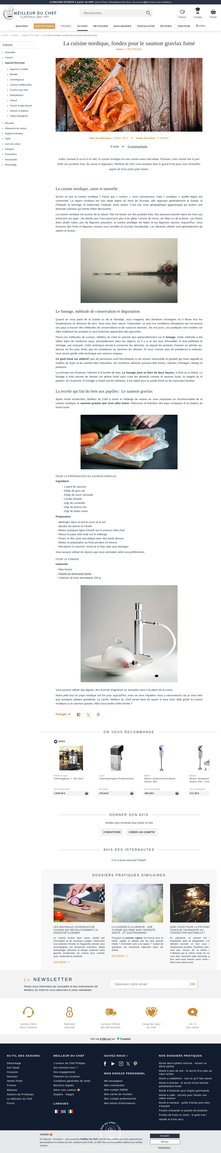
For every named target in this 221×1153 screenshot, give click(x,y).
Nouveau (12, 1076)
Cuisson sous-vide (18, 89)
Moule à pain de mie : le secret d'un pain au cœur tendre (185, 1072)
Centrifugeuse (16, 79)
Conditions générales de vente (71, 1080)
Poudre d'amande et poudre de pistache (183, 1110)
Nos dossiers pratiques (180, 1055)
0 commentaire (138, 146)
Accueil (4, 35)
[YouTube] (114, 1064)
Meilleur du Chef (68, 1055)
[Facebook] (107, 1064)
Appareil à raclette (18, 69)
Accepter (164, 1135)
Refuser (165, 1141)
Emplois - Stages (63, 1094)
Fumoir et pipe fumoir (20, 105)
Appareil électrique (30, 35)
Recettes (200, 26)
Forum (11, 1103)
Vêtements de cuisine (15, 128)
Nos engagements (64, 1072)
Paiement (59, 1076)
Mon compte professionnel (120, 1098)
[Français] (56, 1111)
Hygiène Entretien (13, 133)
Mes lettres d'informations (119, 1103)
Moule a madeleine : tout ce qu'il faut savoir (185, 1078)
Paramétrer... (164, 1147)
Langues (61, 1103)
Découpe (9, 123)
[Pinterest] (136, 1064)
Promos (11, 1085)
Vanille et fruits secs (171, 1119)
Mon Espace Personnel (124, 1073)
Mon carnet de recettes (118, 1094)
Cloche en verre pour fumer (74, 573)
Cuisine (14, 35)
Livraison (74, 1076)
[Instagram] (122, 1064)
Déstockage (10, 164)
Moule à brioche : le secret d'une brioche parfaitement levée (183, 1084)
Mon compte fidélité (116, 1089)
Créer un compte (142, 832)
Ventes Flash (15, 1080)
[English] (63, 1111)
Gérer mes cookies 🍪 (66, 1090)
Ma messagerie (113, 1080)
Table (7, 138)
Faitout (13, 100)
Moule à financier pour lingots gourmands (184, 1090)
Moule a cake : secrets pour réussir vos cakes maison (183, 1097)
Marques (9, 149)
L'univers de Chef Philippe (69, 1063)
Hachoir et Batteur (18, 110)
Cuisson (8, 57)
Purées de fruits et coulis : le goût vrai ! (183, 1114)
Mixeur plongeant (18, 115)
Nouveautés (10, 159)
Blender (13, 74)
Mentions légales (63, 1085)
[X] (129, 1064)
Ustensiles (9, 52)
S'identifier (112, 832)
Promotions (10, 154)
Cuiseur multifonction (20, 84)
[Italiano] (71, 1111)
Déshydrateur (16, 95)
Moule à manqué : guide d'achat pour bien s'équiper (184, 1104)
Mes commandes (114, 1085)
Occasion (12, 1072)
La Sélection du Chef (19, 1098)
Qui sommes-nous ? (65, 1067)
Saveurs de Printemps (20, 1094)
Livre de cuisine (12, 143)
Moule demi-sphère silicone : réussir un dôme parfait (183, 1065)
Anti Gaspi (13, 1067)
